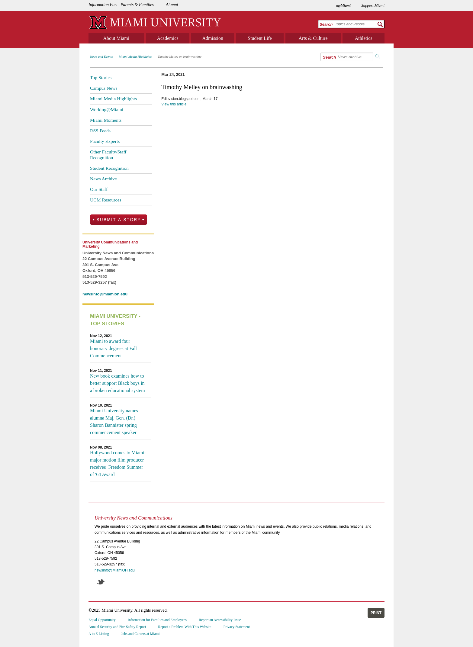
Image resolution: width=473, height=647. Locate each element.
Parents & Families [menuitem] (137, 4)
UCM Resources (105, 199)
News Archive (103, 178)
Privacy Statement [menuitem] (237, 627)
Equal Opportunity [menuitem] (102, 620)
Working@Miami (106, 109)
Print (376, 613)
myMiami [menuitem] (343, 5)
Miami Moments (105, 120)
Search (326, 24)
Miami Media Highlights (135, 56)
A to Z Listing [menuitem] (98, 634)
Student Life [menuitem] (260, 38)
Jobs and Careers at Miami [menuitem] (140, 634)
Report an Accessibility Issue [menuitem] (220, 620)
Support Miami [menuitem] (373, 5)
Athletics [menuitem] (363, 38)
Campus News (103, 88)
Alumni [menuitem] (172, 4)
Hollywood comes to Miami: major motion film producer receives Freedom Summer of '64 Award (118, 463)
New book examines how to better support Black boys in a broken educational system (117, 383)
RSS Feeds (100, 130)
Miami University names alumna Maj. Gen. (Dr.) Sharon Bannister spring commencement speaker (114, 421)
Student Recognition (109, 168)
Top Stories (100, 77)
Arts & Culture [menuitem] (313, 38)
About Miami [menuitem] (116, 38)
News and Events (101, 56)
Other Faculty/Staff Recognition (108, 154)
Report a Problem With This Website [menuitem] (184, 627)
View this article (173, 104)
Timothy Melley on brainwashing (179, 56)
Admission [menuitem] (212, 38)
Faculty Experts (105, 141)
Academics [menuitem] (167, 38)
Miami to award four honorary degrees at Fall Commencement (113, 348)
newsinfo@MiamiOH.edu (115, 570)
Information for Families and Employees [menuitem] (157, 620)
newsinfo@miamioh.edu (104, 294)
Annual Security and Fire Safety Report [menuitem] (117, 627)
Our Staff (99, 189)
